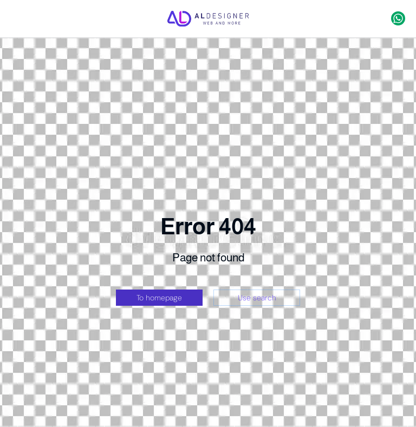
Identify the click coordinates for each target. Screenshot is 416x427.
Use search (257, 298)
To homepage (159, 298)
